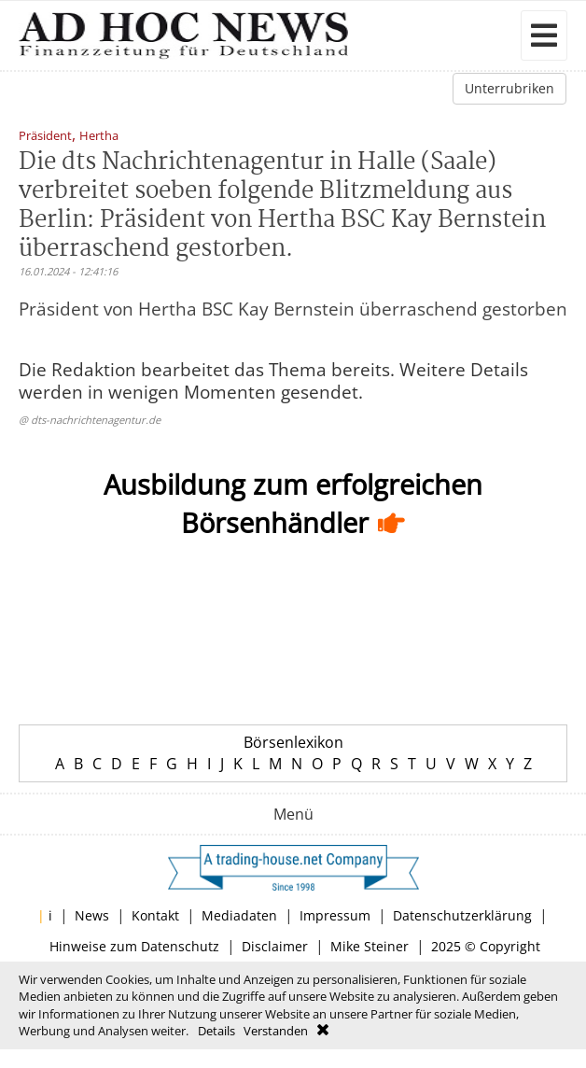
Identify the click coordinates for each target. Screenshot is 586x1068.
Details (216, 1030)
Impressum (335, 915)
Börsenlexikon (293, 742)
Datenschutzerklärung (462, 915)
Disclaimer (275, 946)
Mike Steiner (369, 946)
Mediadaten (239, 915)
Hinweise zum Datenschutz (134, 946)
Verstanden (276, 1030)
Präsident (45, 137)
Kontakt (155, 915)
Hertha (99, 137)
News (92, 915)
